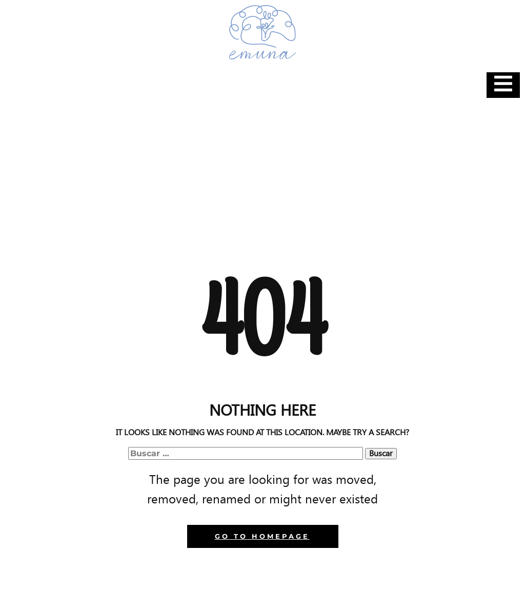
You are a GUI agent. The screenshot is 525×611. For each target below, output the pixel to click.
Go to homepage (262, 536)
